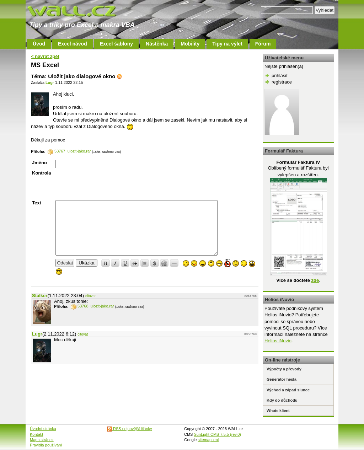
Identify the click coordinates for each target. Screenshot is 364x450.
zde (315, 280)
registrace (282, 82)
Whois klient (278, 410)
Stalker (39, 295)
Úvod (39, 44)
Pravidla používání (46, 445)
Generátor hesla (281, 379)
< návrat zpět (45, 56)
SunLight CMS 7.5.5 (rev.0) (217, 434)
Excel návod (72, 44)
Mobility (190, 44)
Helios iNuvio (277, 340)
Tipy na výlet (227, 44)
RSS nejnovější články (129, 429)
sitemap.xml (208, 440)
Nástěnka (157, 44)
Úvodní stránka (43, 429)
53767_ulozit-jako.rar (69, 151)
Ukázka (86, 263)
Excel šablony (116, 44)
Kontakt (36, 434)
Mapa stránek (42, 440)
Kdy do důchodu (282, 400)
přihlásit (280, 75)
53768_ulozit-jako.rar (92, 306)
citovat (90, 296)
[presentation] (109, 184)
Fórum (263, 44)
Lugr (50, 82)
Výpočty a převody (284, 369)
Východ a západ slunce (288, 390)
